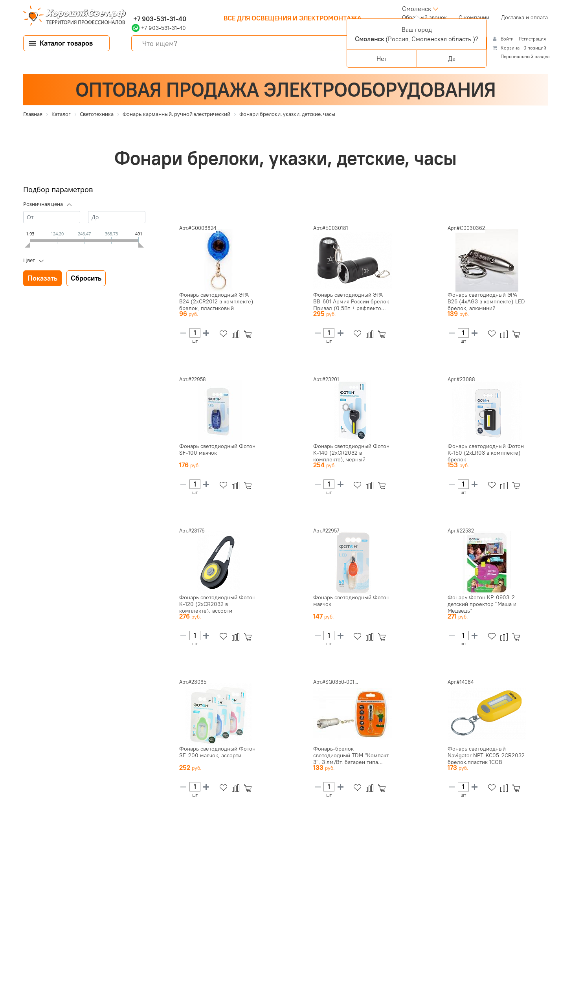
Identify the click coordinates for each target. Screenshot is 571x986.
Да (451, 58)
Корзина (510, 48)
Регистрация (532, 39)
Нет (381, 58)
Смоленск (416, 9)
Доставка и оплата (524, 17)
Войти (508, 39)
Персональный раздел (525, 56)
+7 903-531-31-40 (159, 19)
